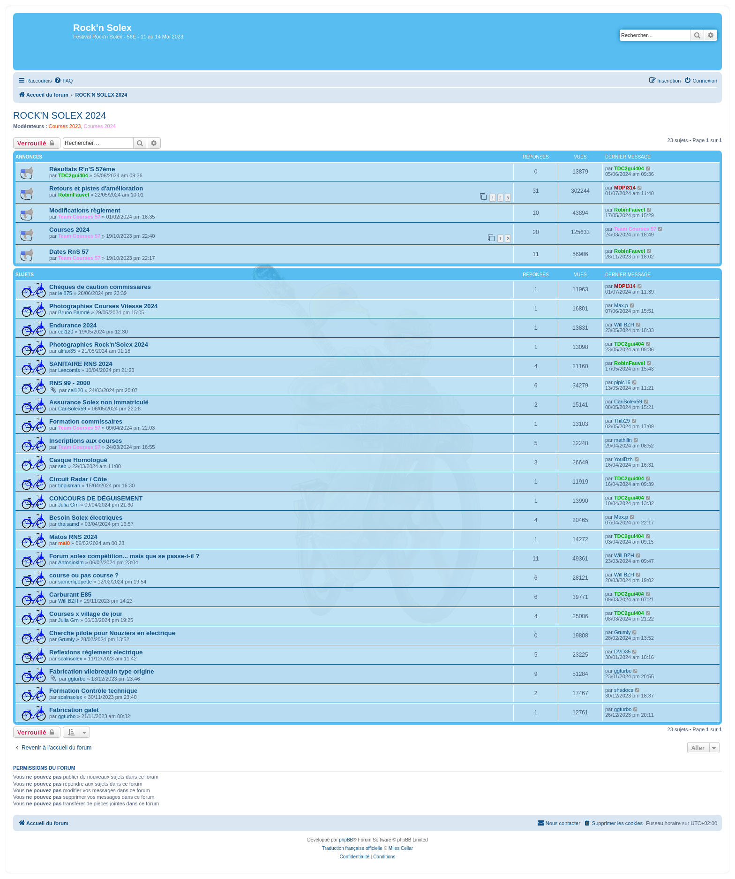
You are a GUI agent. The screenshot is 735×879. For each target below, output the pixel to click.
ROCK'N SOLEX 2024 (59, 115)
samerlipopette (75, 581)
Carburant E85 (70, 594)
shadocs (623, 690)
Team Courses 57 (79, 217)
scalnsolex (70, 658)
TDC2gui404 (73, 175)
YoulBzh (623, 459)
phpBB (346, 839)
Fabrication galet (74, 709)
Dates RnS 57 (69, 251)
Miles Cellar (401, 848)
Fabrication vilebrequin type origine (101, 671)
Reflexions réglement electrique (95, 652)
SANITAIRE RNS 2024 (80, 363)
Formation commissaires (85, 421)
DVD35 (622, 651)
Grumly (66, 639)
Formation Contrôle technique (93, 690)
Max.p (621, 305)
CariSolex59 (72, 408)
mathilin (623, 440)
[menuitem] (63, 80)
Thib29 (622, 421)
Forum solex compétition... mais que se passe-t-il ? (124, 556)
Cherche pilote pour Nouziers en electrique (112, 633)
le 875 (65, 293)
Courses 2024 (99, 126)
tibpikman (69, 485)
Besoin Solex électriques (85, 517)
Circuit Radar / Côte (78, 479)
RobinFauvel (73, 194)
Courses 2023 (65, 126)
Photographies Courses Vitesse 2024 (103, 306)
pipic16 (622, 382)
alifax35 (67, 351)
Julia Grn (68, 505)
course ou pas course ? (84, 575)
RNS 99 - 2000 (69, 382)
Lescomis (69, 370)
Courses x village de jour (85, 613)
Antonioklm (70, 562)
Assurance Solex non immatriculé (99, 402)
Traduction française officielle (352, 848)
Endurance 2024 (73, 325)
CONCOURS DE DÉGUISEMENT (95, 498)
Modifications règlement (84, 210)
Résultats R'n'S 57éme (82, 169)
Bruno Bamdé (74, 312)
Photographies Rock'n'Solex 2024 (98, 344)
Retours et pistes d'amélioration (96, 188)
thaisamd (68, 524)
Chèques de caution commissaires (100, 286)
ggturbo (76, 679)
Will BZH (624, 324)
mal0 (64, 543)
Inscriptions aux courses (85, 440)
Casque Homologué (78, 459)
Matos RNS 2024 (73, 536)
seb (62, 466)
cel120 (65, 331)
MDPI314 (625, 187)
